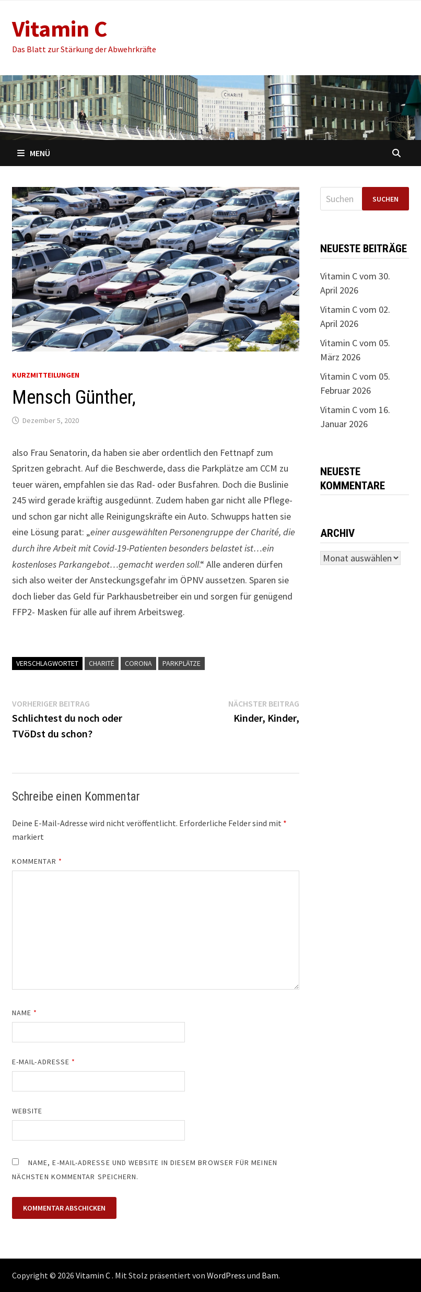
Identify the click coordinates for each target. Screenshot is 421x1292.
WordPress (226, 1275)
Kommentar (37, 861)
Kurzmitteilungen (45, 375)
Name (24, 1012)
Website (27, 1110)
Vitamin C (60, 28)
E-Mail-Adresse (43, 1061)
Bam (270, 1275)
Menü (33, 153)
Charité (101, 663)
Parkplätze (181, 663)
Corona (138, 663)
